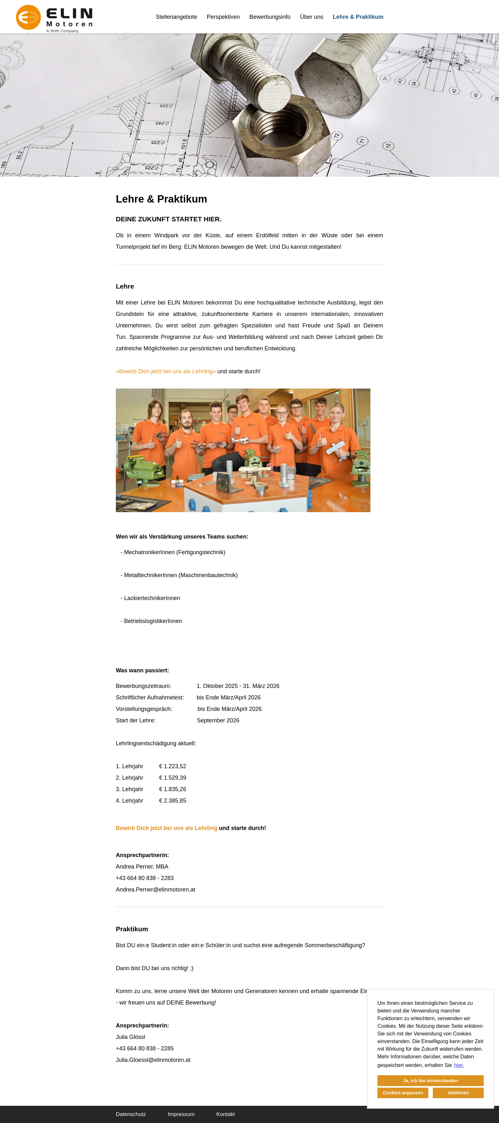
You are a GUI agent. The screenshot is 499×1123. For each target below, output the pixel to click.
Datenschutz (131, 1114)
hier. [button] (459, 1065)
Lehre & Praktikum (358, 17)
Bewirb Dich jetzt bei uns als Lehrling (166, 371)
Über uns (311, 17)
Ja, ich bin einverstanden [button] (430, 1080)
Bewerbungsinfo (270, 17)
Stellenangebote (176, 17)
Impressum (181, 1114)
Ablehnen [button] (458, 1092)
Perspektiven (223, 17)
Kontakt (225, 1114)
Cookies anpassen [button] (403, 1092)
